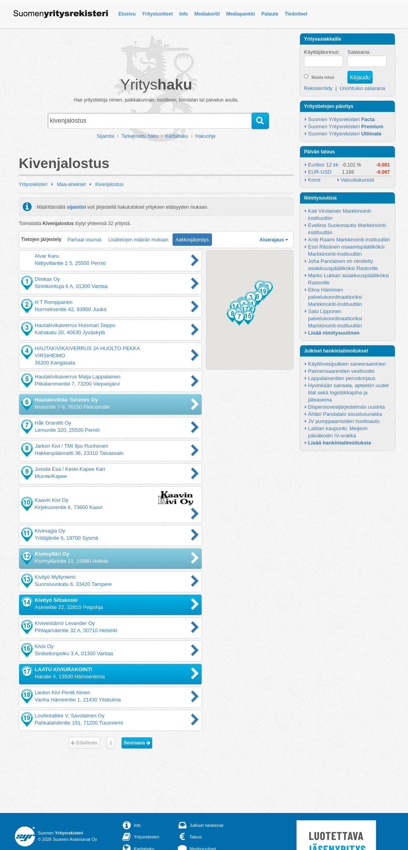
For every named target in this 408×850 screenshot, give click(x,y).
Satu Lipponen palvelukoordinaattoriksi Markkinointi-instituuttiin (335, 318)
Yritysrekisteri (33, 184)
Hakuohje (205, 136)
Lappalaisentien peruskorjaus (341, 378)
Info (183, 14)
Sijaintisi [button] (105, 136)
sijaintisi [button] (76, 207)
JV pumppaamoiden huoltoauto (344, 421)
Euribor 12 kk (323, 165)
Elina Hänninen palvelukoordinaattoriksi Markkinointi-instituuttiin (335, 297)
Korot (314, 180)
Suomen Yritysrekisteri (341, 119)
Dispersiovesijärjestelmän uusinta (346, 407)
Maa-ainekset (71, 184)
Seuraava (137, 743)
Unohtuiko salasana (362, 88)
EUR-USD (320, 172)
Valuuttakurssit (357, 180)
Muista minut (323, 77)
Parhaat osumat (84, 240)
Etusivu (126, 14)
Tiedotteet (295, 14)
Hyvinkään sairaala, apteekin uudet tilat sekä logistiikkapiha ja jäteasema (349, 392)
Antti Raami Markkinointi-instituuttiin (349, 240)
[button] (257, 298)
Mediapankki (240, 14)
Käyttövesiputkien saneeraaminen (347, 364)
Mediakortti (207, 14)
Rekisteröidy (318, 88)
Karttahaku (176, 136)
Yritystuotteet (157, 14)
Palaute (270, 14)
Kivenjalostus (109, 184)
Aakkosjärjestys (192, 240)
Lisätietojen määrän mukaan (138, 240)
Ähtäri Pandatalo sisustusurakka (345, 414)
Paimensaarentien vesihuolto (341, 371)
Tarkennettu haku (140, 136)
